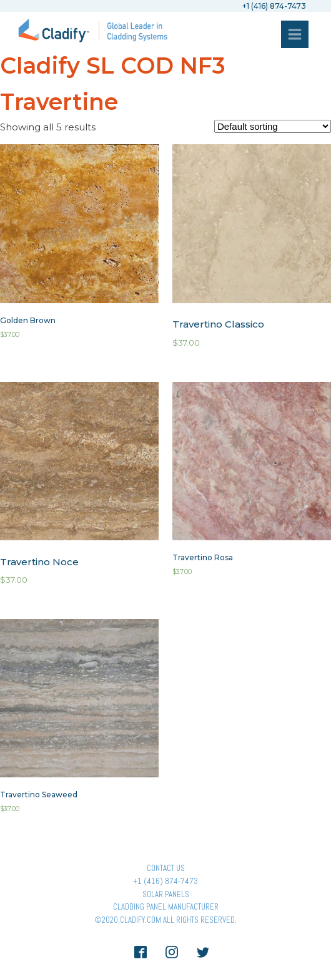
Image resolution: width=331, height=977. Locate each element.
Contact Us (166, 868)
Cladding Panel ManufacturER (166, 907)
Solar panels (165, 894)
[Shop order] (272, 126)
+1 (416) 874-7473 (165, 881)
